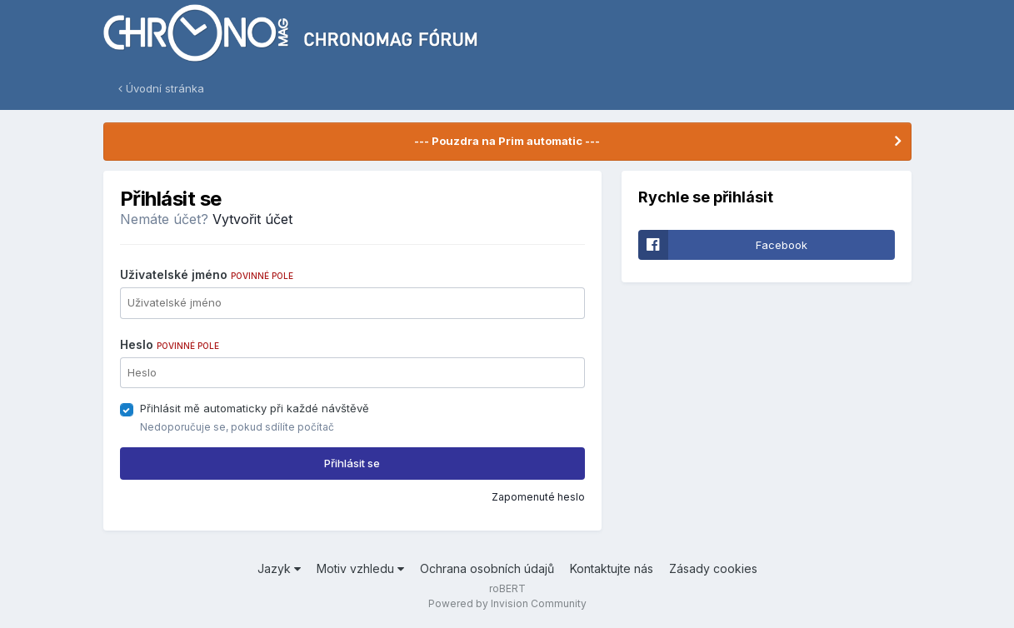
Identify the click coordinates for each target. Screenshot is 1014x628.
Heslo (169, 344)
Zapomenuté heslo (538, 497)
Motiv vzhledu (360, 568)
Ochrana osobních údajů (487, 568)
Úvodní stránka (161, 88)
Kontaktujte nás (611, 568)
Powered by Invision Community (507, 603)
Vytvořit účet (252, 219)
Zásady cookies (713, 568)
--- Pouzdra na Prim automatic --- (507, 140)
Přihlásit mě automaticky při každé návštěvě (254, 408)
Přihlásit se (352, 463)
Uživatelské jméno (206, 274)
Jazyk (279, 568)
